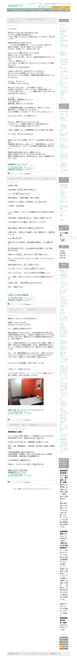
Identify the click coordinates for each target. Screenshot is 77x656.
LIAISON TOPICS (23, 428)
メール (62, 27)
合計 (62, 247)
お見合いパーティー (56, 10)
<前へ (16, 489)
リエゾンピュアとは (20, 10)
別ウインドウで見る (16, 173)
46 (22, 489)
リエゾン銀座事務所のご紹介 (64, 92)
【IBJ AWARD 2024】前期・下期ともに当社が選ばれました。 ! (64, 331)
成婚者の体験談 (47, 10)
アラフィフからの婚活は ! (64, 78)
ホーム (11, 10)
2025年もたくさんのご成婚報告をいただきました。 (64, 275)
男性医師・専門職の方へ (64, 55)
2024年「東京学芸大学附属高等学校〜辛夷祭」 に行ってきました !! (64, 374)
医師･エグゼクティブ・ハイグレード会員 (38, 10)
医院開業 (63, 31)
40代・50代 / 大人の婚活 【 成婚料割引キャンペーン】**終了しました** (64, 390)
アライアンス (65, 10)
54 (43, 489)
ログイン (63, 98)
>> (51, 489)
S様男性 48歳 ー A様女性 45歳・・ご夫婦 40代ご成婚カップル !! (64, 425)
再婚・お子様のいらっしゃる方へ (64, 85)
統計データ (64, 29)
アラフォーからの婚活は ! (64, 71)
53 (41, 489)
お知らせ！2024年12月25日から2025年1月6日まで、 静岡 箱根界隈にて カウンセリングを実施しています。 (64, 352)
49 (30, 489)
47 (25, 489)
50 (33, 489)
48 (27, 489)
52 (38, 489)
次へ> (48, 489)
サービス (29, 10)
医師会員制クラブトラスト (64, 48)
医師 (64, 566)
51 (35, 489)
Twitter (62, 220)
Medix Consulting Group (63, 36)
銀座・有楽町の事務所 (34, 373)
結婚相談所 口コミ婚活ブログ (64, 187)
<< (13, 489)
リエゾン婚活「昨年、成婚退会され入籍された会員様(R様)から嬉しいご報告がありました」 (64, 444)
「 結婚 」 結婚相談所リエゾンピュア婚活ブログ (64, 167)
